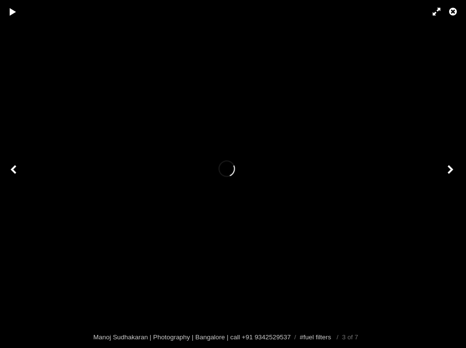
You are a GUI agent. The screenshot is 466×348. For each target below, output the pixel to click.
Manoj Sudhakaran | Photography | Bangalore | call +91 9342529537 (192, 337)
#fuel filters (315, 337)
